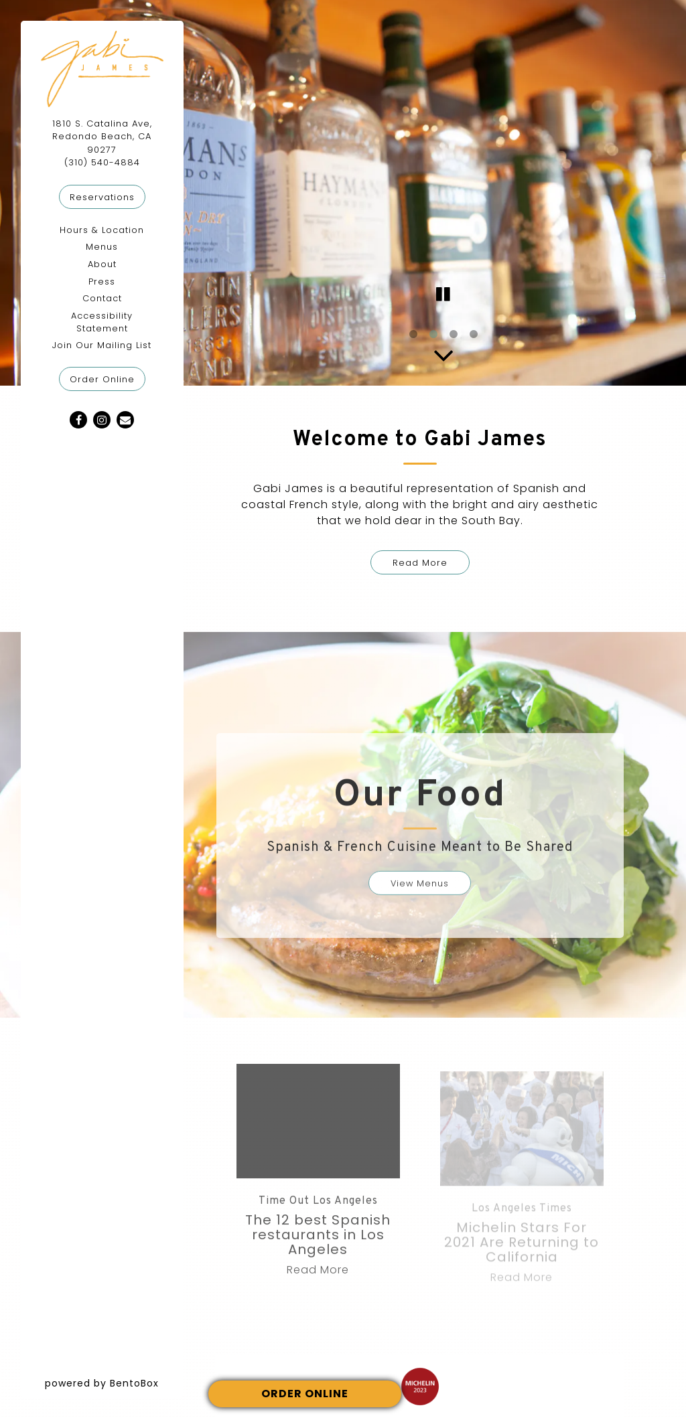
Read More (420, 562)
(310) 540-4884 (102, 162)
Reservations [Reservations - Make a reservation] (102, 197)
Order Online (107, 378)
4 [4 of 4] (473, 334)
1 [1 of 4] (413, 334)
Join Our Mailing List (101, 345)
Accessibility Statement (102, 322)
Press (101, 281)
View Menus (420, 890)
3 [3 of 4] (453, 334)
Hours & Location (102, 230)
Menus (102, 246)
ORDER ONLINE (304, 1393)
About (102, 264)
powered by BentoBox (114, 1383)
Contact (102, 298)
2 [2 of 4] (433, 334)
